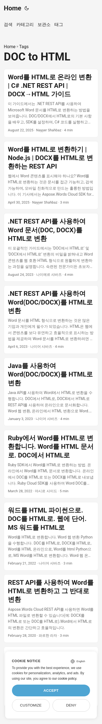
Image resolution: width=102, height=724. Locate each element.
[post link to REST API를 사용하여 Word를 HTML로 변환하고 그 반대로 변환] (51, 608)
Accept (51, 690)
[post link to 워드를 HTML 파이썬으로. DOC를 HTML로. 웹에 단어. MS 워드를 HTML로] (51, 536)
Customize (30, 705)
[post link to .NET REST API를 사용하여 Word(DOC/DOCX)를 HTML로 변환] (51, 320)
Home (12, 8)
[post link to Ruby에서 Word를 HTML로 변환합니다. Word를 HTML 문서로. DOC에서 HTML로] (51, 464)
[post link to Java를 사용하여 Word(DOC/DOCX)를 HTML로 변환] (51, 392)
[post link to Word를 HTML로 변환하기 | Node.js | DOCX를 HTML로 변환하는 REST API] (51, 175)
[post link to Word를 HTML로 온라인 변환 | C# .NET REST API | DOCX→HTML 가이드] (51, 103)
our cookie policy (64, 678)
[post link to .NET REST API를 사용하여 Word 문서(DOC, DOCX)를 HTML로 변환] (51, 247)
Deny (71, 705)
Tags (24, 46)
